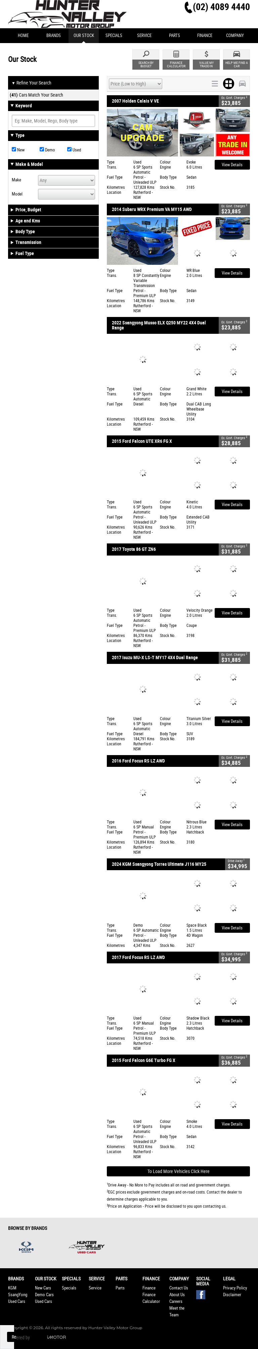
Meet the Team (176, 1311)
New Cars (43, 1287)
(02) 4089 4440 (221, 6)
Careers (175, 1301)
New (18, 149)
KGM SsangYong (17, 1291)
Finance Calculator (151, 1298)
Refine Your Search (31, 83)
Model (17, 194)
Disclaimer (232, 1294)
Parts (120, 1287)
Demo (47, 149)
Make (16, 179)
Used (74, 149)
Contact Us (178, 1287)
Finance (149, 1287)
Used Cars (16, 1301)
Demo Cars (44, 1294)
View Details (232, 164)
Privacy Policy (235, 1287)
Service (95, 1287)
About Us (177, 1294)
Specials (69, 1287)
